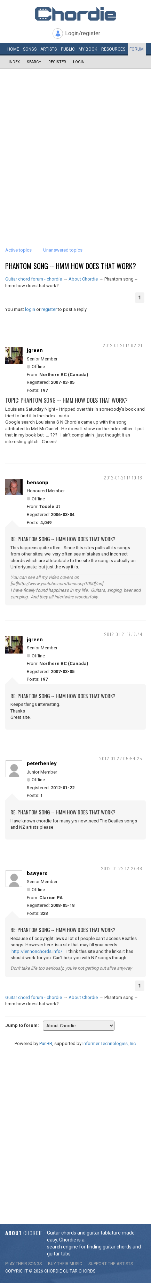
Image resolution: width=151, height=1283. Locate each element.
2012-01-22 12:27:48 (121, 868)
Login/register (82, 33)
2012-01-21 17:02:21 (122, 345)
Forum (136, 49)
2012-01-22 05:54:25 (120, 758)
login (30, 309)
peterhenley (42, 763)
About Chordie (83, 279)
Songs (30, 49)
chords (87, 1271)
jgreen (35, 350)
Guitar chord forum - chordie (33, 279)
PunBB (45, 1043)
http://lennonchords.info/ (36, 951)
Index (14, 62)
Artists (48, 49)
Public (68, 49)
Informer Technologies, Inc (109, 1043)
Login (79, 62)
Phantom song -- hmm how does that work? (70, 266)
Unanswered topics (62, 250)
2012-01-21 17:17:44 (123, 634)
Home (13, 49)
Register (57, 62)
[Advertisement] (75, 148)
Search (34, 62)
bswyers (37, 873)
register (49, 309)
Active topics (18, 250)
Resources (113, 49)
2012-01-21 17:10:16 (123, 477)
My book (88, 49)
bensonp (37, 482)
